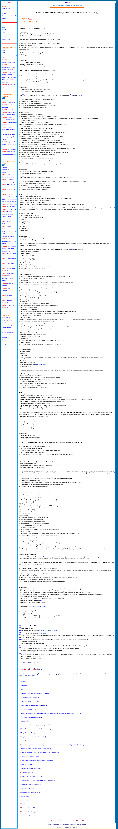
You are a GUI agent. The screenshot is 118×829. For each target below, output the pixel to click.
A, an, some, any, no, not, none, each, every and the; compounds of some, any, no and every (45, 744)
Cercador (5, 330)
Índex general (6, 8)
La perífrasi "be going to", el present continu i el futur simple (9, 144)
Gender (6, 226)
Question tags (8, 182)
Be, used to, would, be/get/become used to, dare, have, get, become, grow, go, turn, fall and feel (46, 713)
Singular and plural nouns (28, 737)
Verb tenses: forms (9, 204)
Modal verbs (8, 273)
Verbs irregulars (9, 149)
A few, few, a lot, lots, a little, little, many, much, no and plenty (9, 248)
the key (40, 669)
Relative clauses (9, 268)
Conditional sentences (27, 784)
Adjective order (25, 764)
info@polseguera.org (81, 824)
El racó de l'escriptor (8, 325)
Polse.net (84, 820)
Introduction (5, 169)
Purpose (7, 295)
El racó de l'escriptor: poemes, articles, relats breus (67, 5)
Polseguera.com (64, 820)
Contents (4, 167)
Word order (7, 298)
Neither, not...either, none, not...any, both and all (9, 241)
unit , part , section (41, 364)
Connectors (7, 303)
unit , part (42, 633)
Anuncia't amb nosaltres (9, 335)
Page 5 (45, 725)
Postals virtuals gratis (8, 332)
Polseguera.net (55, 820)
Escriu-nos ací (6, 317)
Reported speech (9, 293)
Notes (4, 172)
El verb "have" (8, 109)
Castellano (5, 11)
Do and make (8, 270)
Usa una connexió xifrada (9, 16)
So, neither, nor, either (26, 709)
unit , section (54, 630)
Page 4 (40, 725)
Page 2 (42, 693)
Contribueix (5, 337)
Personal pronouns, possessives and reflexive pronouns (9, 214)
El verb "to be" (8, 102)
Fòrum (4, 29)
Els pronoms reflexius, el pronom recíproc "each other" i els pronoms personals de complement (9, 77)
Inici (9, 2)
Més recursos (6, 39)
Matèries (4, 100)
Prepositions (8, 305)
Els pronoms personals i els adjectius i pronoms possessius (8, 67)
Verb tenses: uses (9, 209)
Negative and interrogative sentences (30, 693)
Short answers (8, 179)
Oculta (4, 18)
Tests (3, 32)
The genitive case (9, 219)
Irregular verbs (8, 206)
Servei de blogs (6, 327)
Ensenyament (9, 345)
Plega (3, 27)
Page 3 (36, 725)
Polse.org (78, 820)
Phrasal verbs (8, 307)
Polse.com (72, 820)
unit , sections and (38, 606)
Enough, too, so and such (27, 756)
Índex (3, 52)
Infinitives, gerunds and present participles (7, 278)
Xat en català (6, 339)
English (4, 13)
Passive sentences (25, 788)
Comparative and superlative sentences (31, 760)
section (80, 95)
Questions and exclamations (28, 705)
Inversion (7, 300)
